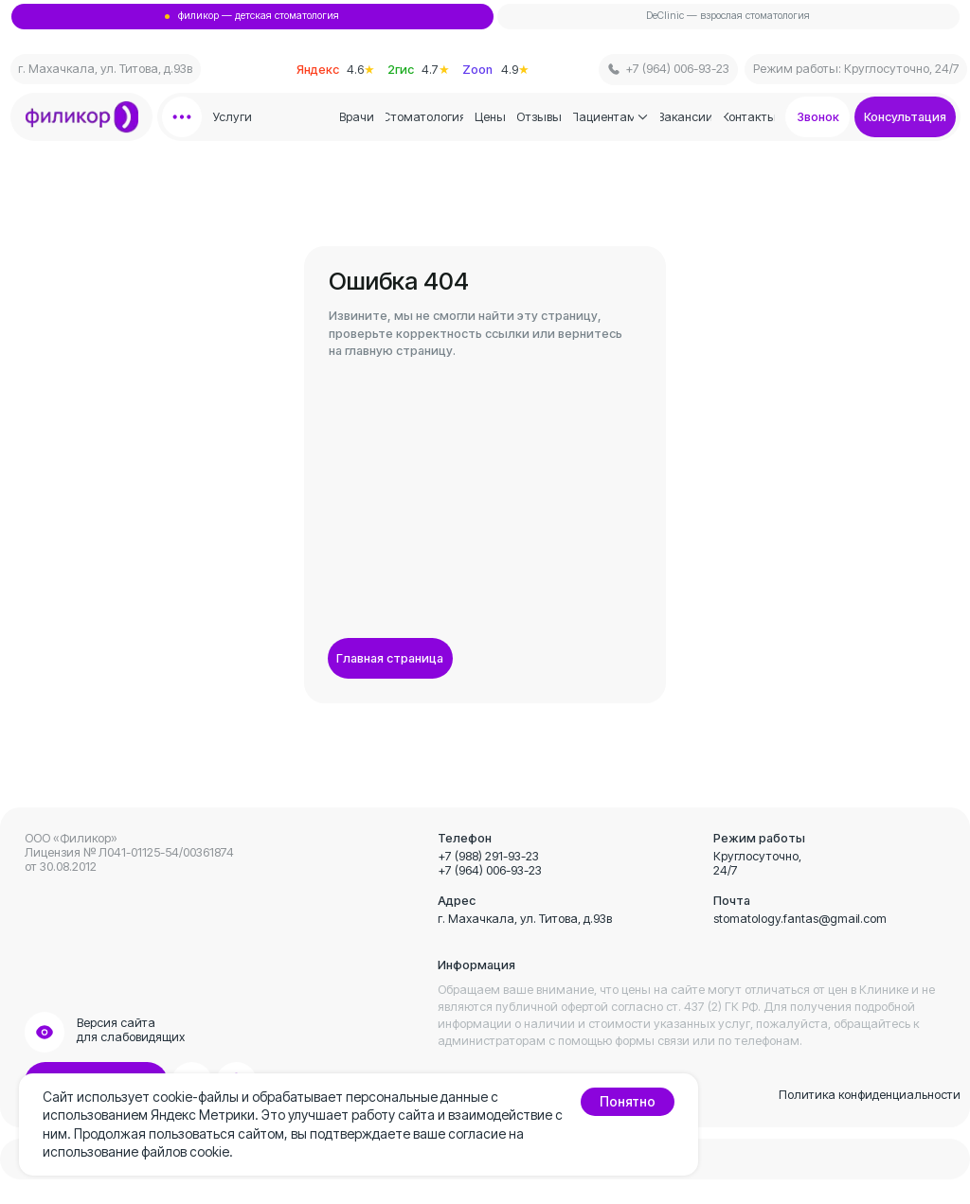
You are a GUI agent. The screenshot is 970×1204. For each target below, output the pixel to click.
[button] (905, 117)
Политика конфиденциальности (870, 1095)
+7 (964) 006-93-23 (490, 870)
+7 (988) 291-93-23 (488, 856)
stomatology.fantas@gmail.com (800, 919)
